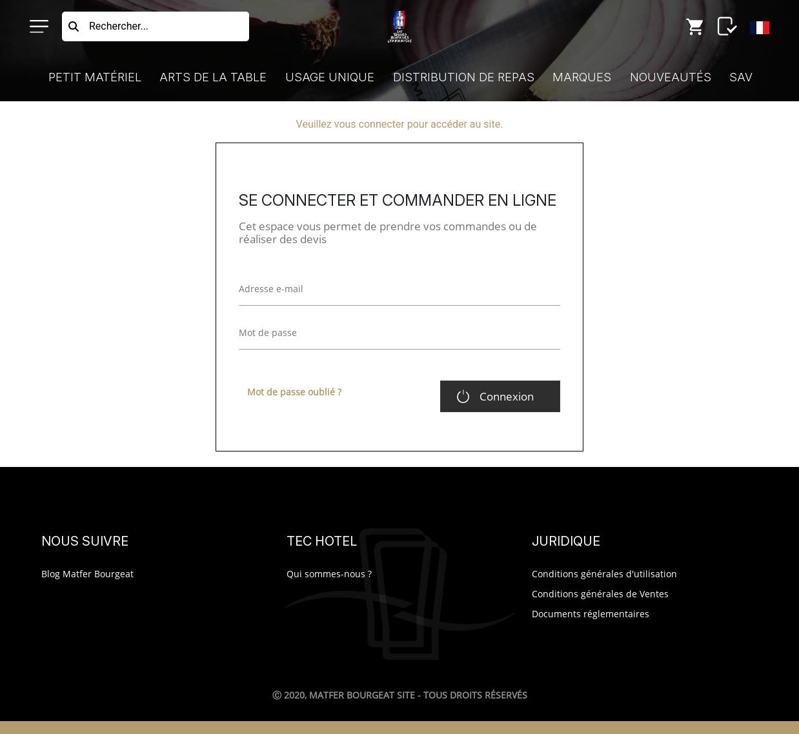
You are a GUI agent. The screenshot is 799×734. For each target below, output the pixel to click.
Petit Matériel (94, 77)
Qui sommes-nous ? (329, 574)
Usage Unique (329, 77)
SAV (741, 77)
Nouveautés (670, 77)
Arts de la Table (213, 77)
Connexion (507, 396)
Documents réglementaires (590, 614)
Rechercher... (118, 26)
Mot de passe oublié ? (294, 392)
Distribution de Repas (463, 77)
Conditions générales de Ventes (600, 594)
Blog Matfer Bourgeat (87, 574)
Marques (581, 77)
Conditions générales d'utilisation (604, 574)
